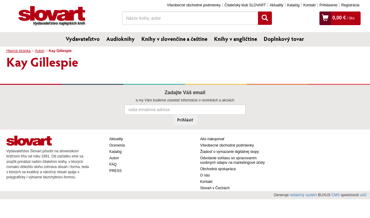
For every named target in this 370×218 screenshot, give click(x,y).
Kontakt (309, 5)
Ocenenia (117, 145)
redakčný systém (303, 195)
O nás (205, 175)
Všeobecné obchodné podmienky (193, 5)
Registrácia (350, 5)
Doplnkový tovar (284, 38)
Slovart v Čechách (215, 188)
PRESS (115, 171)
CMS (336, 195)
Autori (39, 51)
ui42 (363, 195)
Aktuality (276, 5)
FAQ (113, 164)
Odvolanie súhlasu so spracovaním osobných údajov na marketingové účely (232, 160)
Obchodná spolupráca (218, 169)
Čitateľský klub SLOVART (245, 5)
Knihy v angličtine (235, 38)
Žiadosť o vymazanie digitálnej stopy (229, 152)
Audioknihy (120, 38)
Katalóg (293, 5)
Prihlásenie (328, 5)
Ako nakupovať (212, 139)
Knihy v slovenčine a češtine (174, 38)
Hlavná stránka (18, 51)
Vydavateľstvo (83, 38)
